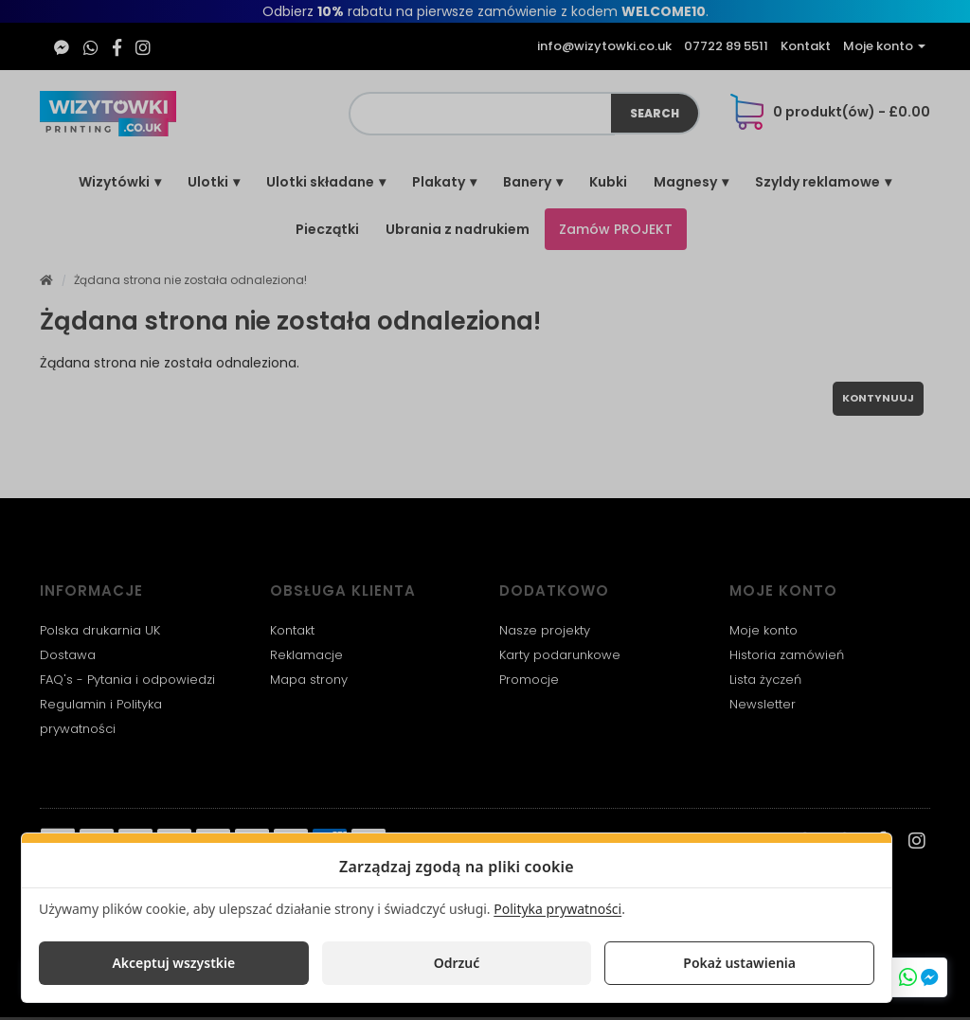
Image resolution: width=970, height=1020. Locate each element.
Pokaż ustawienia (739, 963)
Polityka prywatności (557, 909)
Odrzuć (457, 963)
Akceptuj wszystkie (173, 963)
